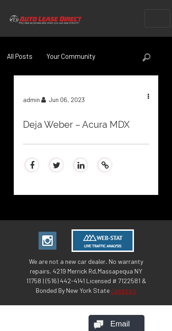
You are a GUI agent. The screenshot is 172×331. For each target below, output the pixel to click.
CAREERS (124, 291)
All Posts (20, 56)
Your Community (70, 56)
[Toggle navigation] (157, 18)
